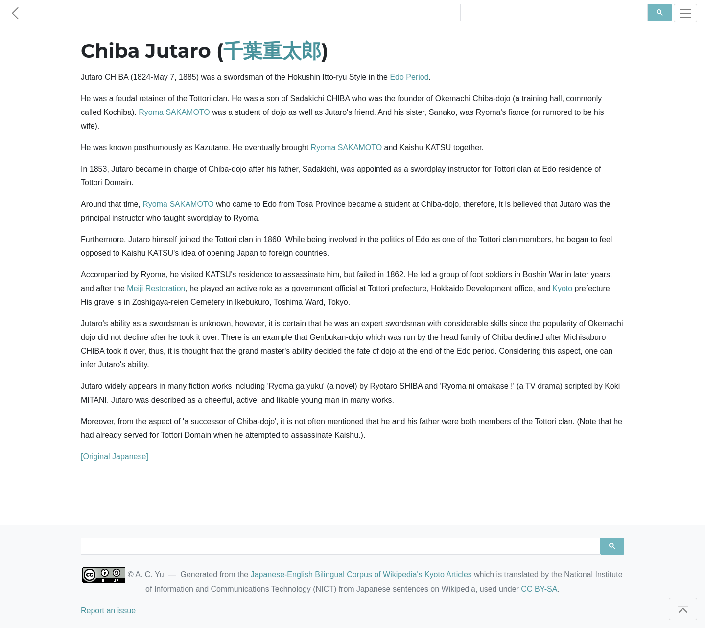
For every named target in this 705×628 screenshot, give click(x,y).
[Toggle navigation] (685, 13)
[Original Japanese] (114, 456)
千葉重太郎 (272, 51)
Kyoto (562, 288)
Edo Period (409, 77)
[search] (553, 12)
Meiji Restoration (156, 288)
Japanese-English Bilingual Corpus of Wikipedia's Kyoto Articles (361, 574)
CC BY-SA (539, 589)
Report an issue (108, 610)
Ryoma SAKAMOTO (174, 112)
